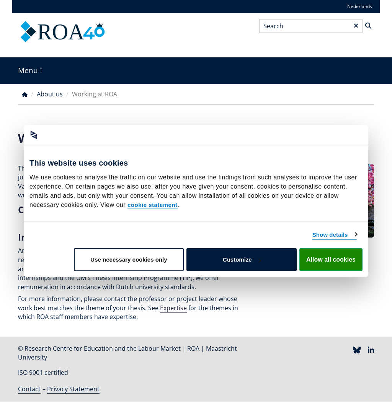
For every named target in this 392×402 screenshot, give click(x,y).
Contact (29, 389)
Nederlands (359, 6)
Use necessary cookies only (128, 259)
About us (50, 94)
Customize (242, 259)
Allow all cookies (331, 259)
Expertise (173, 308)
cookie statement (152, 205)
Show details (330, 234)
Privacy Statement (73, 389)
